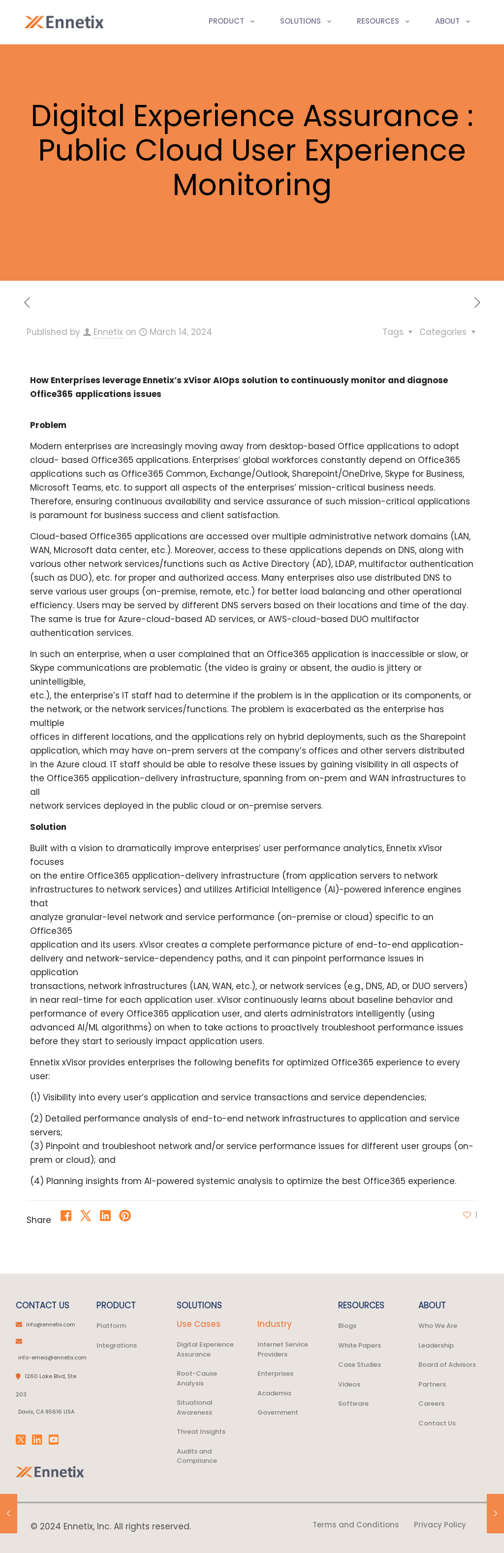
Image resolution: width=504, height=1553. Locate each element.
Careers (431, 1403)
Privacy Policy (440, 1525)
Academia (274, 1393)
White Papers (359, 1345)
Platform (111, 1325)
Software (353, 1403)
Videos (349, 1384)
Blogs (347, 1325)
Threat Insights (201, 1431)
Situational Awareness (195, 1407)
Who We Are (437, 1325)
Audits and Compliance (197, 1456)
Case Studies (359, 1364)
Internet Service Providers (282, 1349)
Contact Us (437, 1423)
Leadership (436, 1345)
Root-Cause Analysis (197, 1378)
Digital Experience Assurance (205, 1349)
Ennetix (108, 332)
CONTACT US (42, 1305)
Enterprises (275, 1373)
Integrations (116, 1345)
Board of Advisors (447, 1364)
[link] (50, 1472)
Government (277, 1412)
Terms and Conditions (356, 1525)
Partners (432, 1384)
